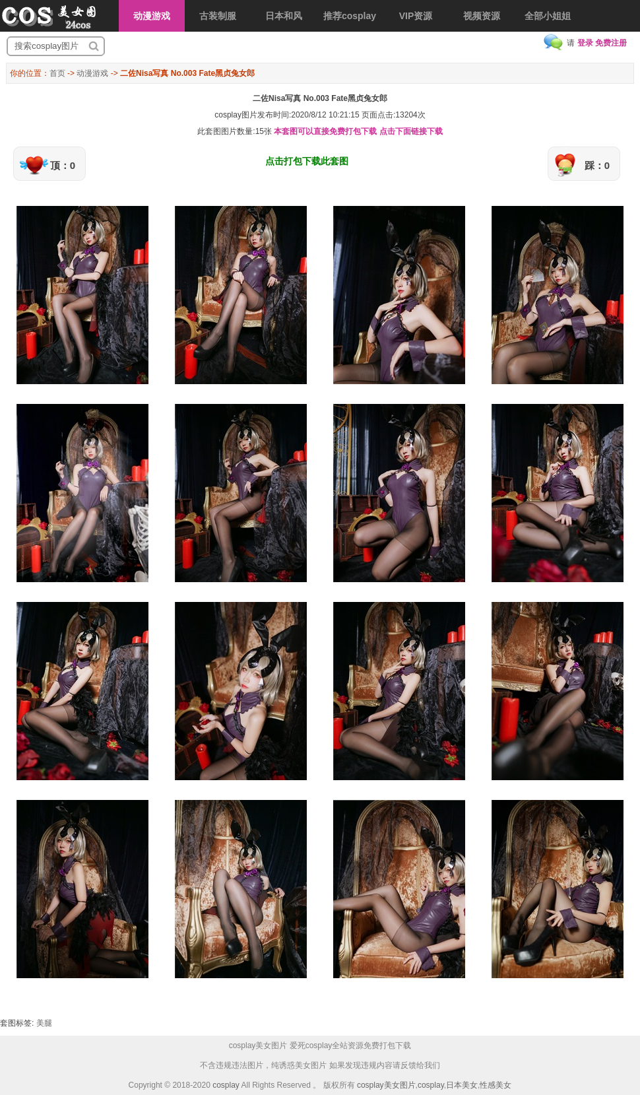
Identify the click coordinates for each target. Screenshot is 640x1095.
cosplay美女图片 (386, 1085)
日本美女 (462, 1085)
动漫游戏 (151, 16)
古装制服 (217, 16)
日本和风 (283, 16)
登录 (585, 43)
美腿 (44, 1023)
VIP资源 (416, 16)
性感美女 (495, 1085)
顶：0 (62, 165)
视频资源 (481, 16)
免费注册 (611, 43)
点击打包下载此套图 (306, 161)
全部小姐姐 (548, 16)
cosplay (226, 1085)
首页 (57, 73)
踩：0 (597, 165)
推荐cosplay (349, 16)
